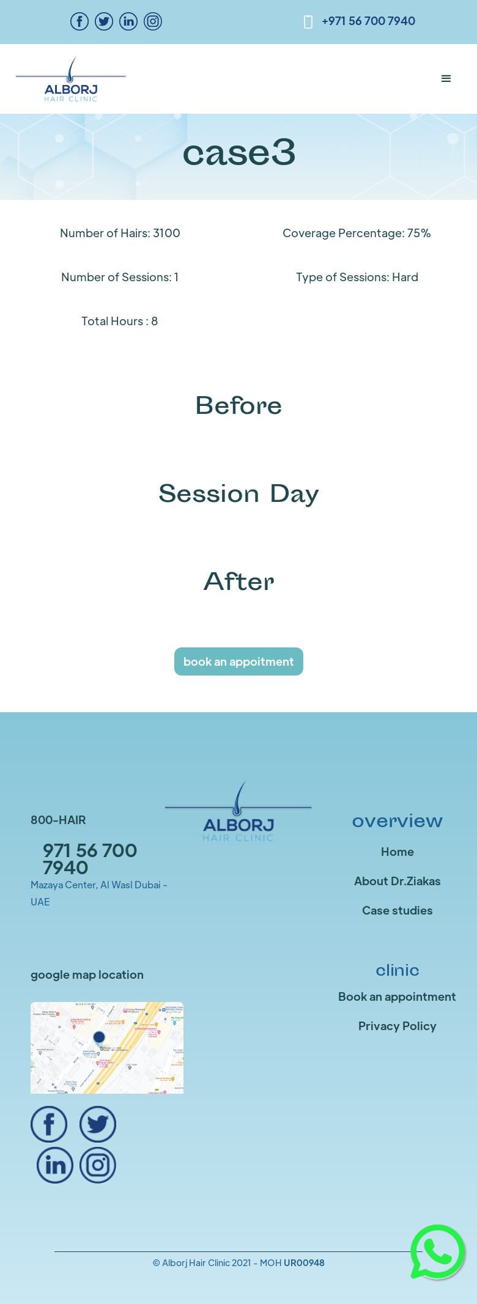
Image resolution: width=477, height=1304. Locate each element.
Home (397, 851)
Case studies (397, 910)
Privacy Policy (397, 1026)
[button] (446, 79)
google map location (87, 974)
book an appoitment (238, 661)
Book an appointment (397, 996)
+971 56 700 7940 (368, 20)
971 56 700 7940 (90, 858)
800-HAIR (58, 819)
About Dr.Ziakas (397, 881)
